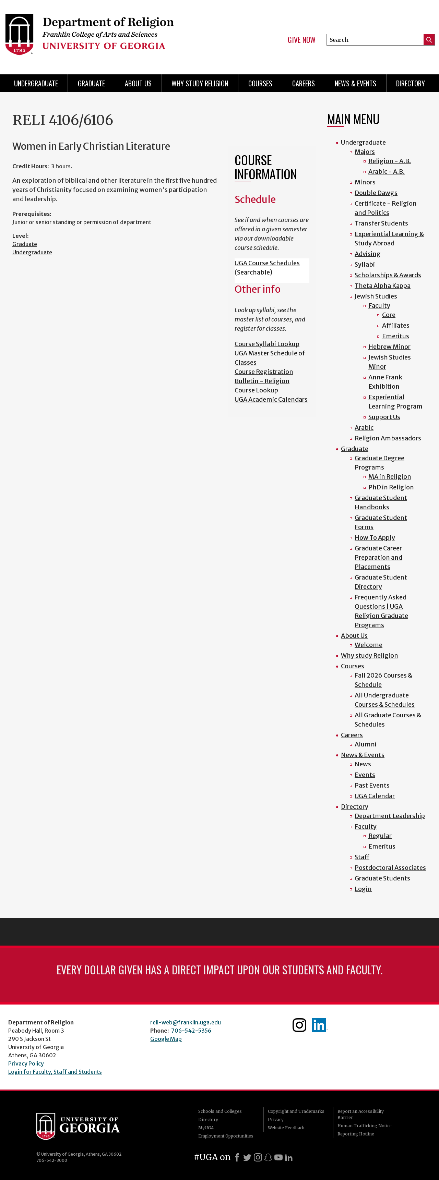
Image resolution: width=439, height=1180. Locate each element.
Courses (260, 83)
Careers (303, 83)
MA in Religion (389, 476)
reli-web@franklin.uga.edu (185, 1022)
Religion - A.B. (389, 161)
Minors (365, 182)
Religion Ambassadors (388, 438)
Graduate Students (382, 878)
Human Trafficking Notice (364, 1125)
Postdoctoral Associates (390, 868)
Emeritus (395, 336)
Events (365, 775)
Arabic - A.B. (386, 171)
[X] (247, 1157)
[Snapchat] (268, 1157)
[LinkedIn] (289, 1157)
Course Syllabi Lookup (267, 344)
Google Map (166, 1038)
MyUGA (206, 1127)
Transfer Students (381, 223)
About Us (138, 83)
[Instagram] (258, 1157)
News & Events (355, 83)
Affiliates (396, 325)
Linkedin (320, 1025)
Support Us (384, 417)
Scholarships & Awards (388, 275)
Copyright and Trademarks (296, 1111)
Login (363, 889)
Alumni (366, 744)
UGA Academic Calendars (271, 399)
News (363, 764)
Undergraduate (36, 83)
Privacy (276, 1119)
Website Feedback (286, 1127)
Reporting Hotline (355, 1133)
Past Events (372, 785)
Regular (380, 836)
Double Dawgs (376, 193)
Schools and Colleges (220, 1111)
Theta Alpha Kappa (383, 286)
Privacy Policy (26, 1063)
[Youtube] (278, 1157)
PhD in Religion (391, 487)
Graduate (91, 83)
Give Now (302, 40)
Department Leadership (390, 816)
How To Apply (375, 538)
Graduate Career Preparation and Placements (378, 557)
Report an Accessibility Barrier (360, 1114)
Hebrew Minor (389, 347)
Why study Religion (199, 83)
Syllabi (365, 264)
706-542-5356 (191, 1030)
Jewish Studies (376, 296)
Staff (362, 857)
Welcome (368, 645)
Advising (368, 254)
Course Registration (264, 372)
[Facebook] (237, 1157)
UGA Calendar (375, 796)
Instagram (299, 1025)
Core (388, 315)
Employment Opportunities (225, 1136)
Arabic (364, 427)
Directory (410, 83)
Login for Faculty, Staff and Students (55, 1071)
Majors (365, 152)
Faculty (379, 305)
